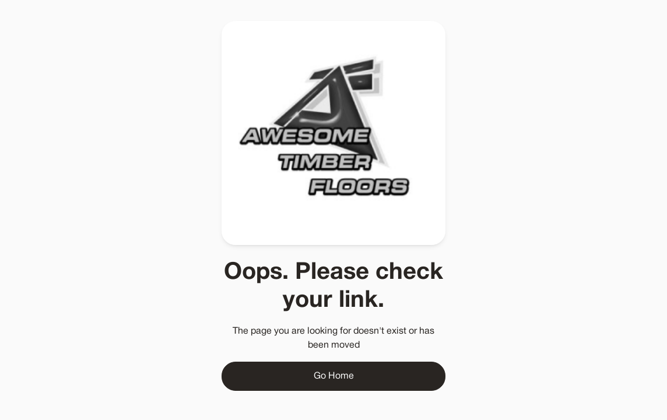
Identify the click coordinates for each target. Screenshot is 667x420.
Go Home (334, 376)
